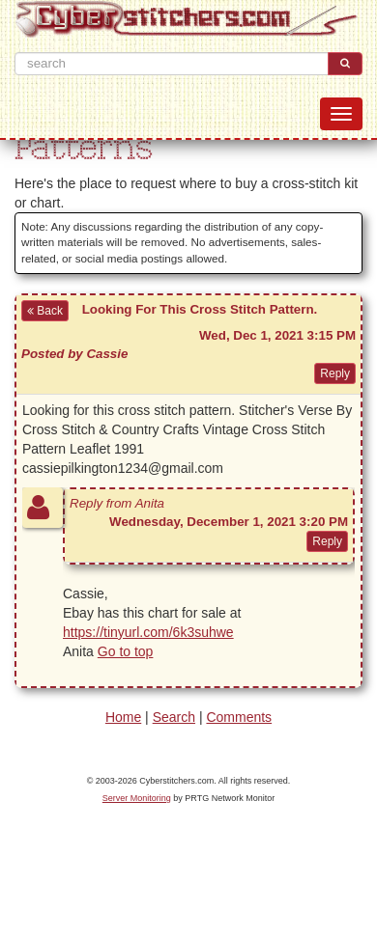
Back (45, 311)
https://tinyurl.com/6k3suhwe (148, 632)
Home (123, 717)
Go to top (126, 651)
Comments (239, 717)
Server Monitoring (136, 798)
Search (174, 717)
